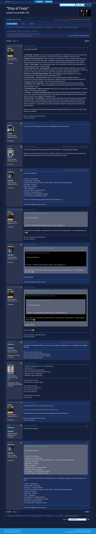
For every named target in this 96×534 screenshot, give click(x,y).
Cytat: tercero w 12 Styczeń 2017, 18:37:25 (37, 213)
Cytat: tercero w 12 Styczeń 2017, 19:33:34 (37, 291)
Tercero (10, 170)
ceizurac (10, 363)
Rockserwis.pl (50, 405)
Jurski (10, 123)
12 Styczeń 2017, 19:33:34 (29, 244)
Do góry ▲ (88, 530)
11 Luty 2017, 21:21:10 (28, 442)
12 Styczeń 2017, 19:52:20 (29, 287)
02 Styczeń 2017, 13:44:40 (29, 146)
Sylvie (60, 27)
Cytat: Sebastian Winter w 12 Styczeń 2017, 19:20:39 (39, 248)
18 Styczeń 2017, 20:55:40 (29, 425)
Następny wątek (84, 35)
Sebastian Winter (14, 46)
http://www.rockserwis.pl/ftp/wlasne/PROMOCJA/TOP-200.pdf (41, 409)
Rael (9, 425)
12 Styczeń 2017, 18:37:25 (29, 169)
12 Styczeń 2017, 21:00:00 (29, 342)
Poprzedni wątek (73, 35)
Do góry (8, 511)
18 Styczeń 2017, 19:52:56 (29, 402)
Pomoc (75, 530)
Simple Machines (17, 530)
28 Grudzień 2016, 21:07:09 (29, 123)
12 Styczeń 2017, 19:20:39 (29, 209)
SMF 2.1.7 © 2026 (9, 530)
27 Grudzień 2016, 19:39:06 (29, 46)
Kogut (10, 146)
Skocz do (65, 519)
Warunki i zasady (82, 530)
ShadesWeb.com (17, 532)
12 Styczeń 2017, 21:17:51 (29, 363)
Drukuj (87, 41)
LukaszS (11, 342)
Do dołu (8, 41)
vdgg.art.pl (64, 19)
